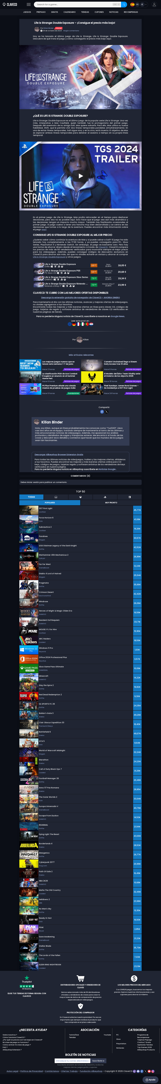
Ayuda (150, 1079)
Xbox (118, 1051)
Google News (117, 328)
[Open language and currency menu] (138, 4)
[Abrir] (28, 4)
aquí (44, 229)
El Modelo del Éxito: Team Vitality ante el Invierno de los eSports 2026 (122, 386)
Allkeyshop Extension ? (12, 1062)
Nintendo (120, 1060)
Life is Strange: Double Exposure (49, 256)
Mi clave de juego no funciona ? (16, 1054)
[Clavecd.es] (10, 4)
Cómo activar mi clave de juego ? (17, 1057)
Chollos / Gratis (144, 1054)
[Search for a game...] (80, 4)
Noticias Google (107, 481)
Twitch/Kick (74, 1047)
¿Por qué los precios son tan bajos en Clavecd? (22, 1052)
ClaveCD (103, 247)
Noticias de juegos (71, 381)
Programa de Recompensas (143, 1048)
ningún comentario (71, 30)
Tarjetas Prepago (144, 1052)
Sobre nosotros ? (10, 1047)
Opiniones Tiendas (145, 1057)
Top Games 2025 (144, 1059)
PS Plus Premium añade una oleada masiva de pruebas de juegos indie (59, 398)
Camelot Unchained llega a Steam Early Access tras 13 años (120, 374)
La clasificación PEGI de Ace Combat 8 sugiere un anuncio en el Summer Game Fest (59, 387)
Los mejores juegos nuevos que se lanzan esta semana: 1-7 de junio (58, 374)
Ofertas (59, 28)
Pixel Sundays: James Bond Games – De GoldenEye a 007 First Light (121, 398)
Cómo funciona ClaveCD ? (14, 1049)
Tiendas (72, 1049)
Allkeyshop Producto (146, 1062)
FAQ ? (5, 1059)
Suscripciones (73, 405)
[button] (154, 4)
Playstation (121, 1055)
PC (117, 1047)
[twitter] (106, 423)
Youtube (107, 1047)
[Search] (124, 4)
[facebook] (102, 423)
